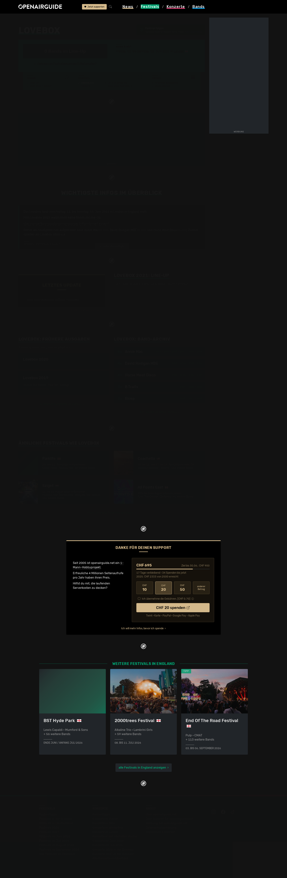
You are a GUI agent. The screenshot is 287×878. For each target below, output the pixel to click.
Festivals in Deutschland (56, 823)
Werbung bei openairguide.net (166, 823)
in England (131, 211)
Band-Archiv (163, 86)
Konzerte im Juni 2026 (108, 840)
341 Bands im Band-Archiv (158, 412)
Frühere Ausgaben (166, 83)
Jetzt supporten (94, 7)
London (179, 51)
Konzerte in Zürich (105, 818)
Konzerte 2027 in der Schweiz (113, 853)
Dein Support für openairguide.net (169, 818)
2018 (191, 351)
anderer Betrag (201, 587)
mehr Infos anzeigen (112, 246)
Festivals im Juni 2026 (54, 836)
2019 (199, 351)
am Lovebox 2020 (47, 234)
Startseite (25, 18)
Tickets (85, 86)
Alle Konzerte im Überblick (110, 858)
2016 (199, 363)
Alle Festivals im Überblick (57, 853)
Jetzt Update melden (91, 309)
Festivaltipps (48, 814)
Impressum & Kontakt (160, 832)
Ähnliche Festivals (120, 86)
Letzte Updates (117, 83)
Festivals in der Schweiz (55, 818)
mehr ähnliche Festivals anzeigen (110, 512)
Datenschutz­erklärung (161, 827)
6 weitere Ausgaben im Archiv (60, 404)
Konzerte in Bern (103, 823)
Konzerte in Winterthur (107, 827)
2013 (158, 351)
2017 (182, 351)
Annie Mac (91, 230)
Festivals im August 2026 (56, 845)
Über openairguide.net (161, 814)
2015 (174, 351)
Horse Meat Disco (165, 230)
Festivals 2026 (49, 827)
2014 (166, 351)
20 (163, 588)
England (57, 18)
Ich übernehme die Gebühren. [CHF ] (166, 598)
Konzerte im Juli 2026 (107, 845)
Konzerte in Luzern (105, 832)
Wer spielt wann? (41, 86)
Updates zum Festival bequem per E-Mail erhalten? (66, 63)
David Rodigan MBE (123, 230)
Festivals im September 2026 (59, 849)
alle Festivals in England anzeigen (142, 767)
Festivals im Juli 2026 (54, 840)
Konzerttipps (101, 814)
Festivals (42, 18)
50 (182, 588)
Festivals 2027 (49, 832)
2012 (174, 375)
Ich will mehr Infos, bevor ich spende (142, 628)
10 (145, 588)
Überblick (87, 83)
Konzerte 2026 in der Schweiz (113, 849)
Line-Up (34, 83)
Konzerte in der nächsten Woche (114, 836)
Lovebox (72, 18)
